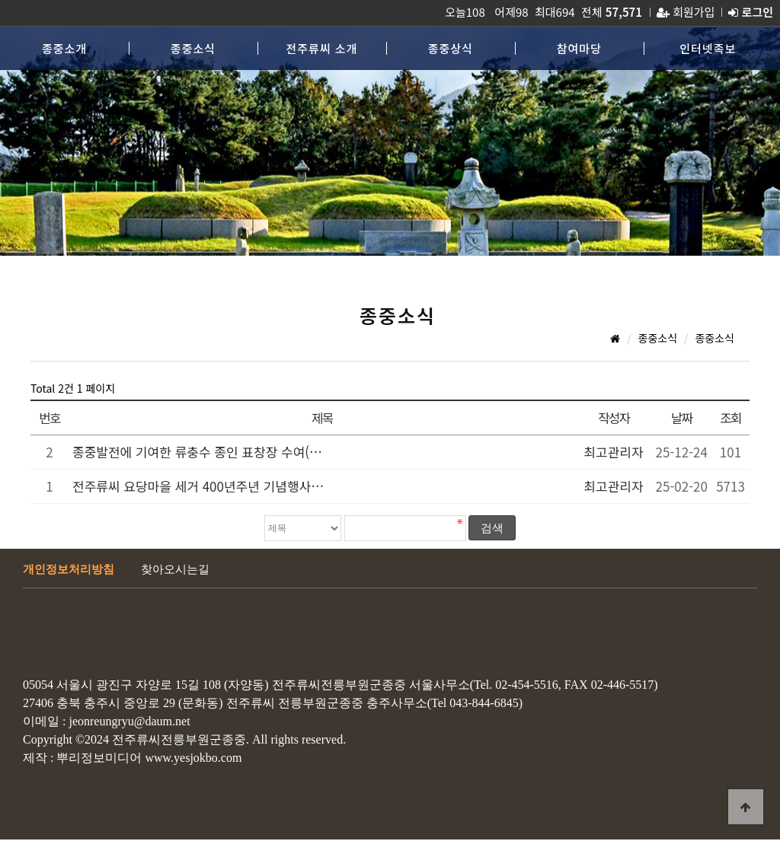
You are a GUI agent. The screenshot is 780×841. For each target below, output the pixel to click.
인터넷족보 (707, 48)
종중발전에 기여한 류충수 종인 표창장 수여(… (197, 451)
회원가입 (685, 12)
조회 (730, 418)
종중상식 (450, 48)
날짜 (681, 418)
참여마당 (579, 48)
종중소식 (193, 48)
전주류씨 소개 (321, 48)
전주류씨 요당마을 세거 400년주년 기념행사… (198, 485)
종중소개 (64, 48)
